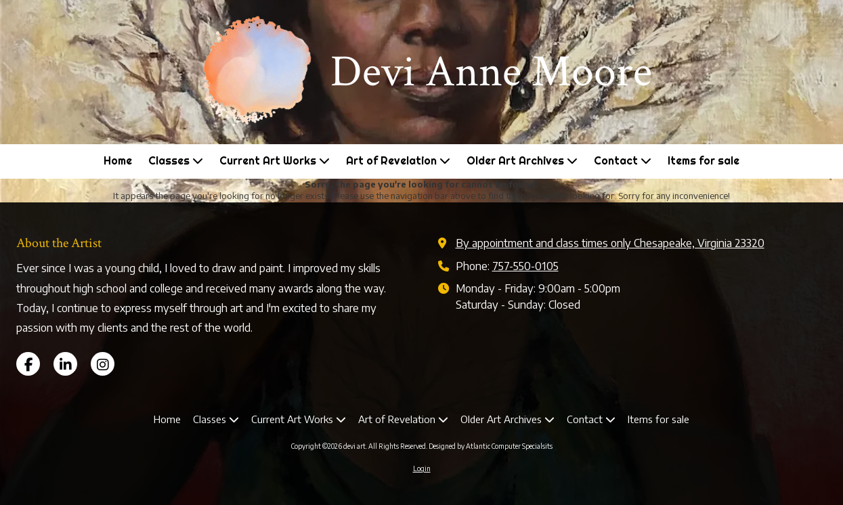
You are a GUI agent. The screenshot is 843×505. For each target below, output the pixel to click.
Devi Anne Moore (491, 72)
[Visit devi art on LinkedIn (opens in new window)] (65, 364)
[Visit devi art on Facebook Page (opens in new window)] (28, 364)
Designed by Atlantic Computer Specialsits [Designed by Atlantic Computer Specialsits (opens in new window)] (491, 446)
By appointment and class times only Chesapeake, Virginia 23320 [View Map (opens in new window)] (610, 243)
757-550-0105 (525, 266)
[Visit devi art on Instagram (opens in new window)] (102, 364)
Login (422, 468)
